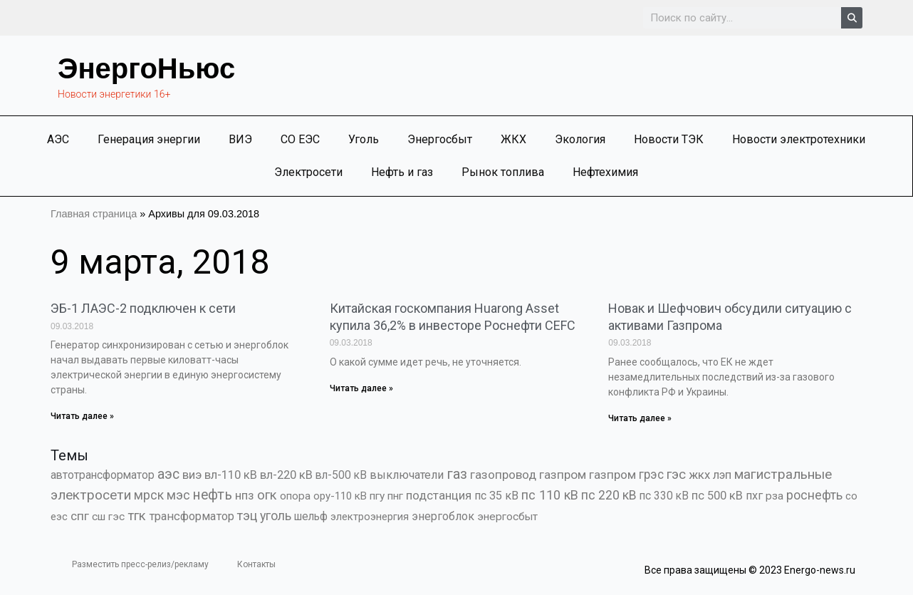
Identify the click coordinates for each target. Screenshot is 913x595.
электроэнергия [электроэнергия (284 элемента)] (369, 516)
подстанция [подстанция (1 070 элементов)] (438, 495)
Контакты (256, 564)
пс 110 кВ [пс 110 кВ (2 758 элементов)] (549, 494)
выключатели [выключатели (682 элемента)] (407, 475)
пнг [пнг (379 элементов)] (395, 496)
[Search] (851, 18)
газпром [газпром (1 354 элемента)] (612, 474)
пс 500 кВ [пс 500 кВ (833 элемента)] (717, 495)
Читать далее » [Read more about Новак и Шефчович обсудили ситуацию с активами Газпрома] (640, 418)
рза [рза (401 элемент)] (774, 496)
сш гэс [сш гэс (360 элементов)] (108, 516)
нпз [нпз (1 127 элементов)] (244, 495)
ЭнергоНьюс (146, 68)
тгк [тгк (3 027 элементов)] (136, 515)
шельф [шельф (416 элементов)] (311, 516)
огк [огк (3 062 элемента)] (267, 494)
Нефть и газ (402, 172)
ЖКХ (513, 139)
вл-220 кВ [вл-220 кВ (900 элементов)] (286, 475)
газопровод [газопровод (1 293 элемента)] (503, 474)
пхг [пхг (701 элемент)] (754, 495)
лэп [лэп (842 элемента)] (722, 475)
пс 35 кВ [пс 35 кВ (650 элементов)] (496, 495)
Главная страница (94, 213)
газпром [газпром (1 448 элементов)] (562, 474)
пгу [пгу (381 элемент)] (377, 496)
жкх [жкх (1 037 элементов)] (699, 474)
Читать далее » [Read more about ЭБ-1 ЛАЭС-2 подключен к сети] (82, 416)
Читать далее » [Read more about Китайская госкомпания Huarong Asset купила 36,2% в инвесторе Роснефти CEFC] (361, 388)
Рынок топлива (502, 172)
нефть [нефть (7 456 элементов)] (212, 495)
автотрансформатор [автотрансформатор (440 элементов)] (103, 475)
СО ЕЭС (300, 139)
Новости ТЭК (669, 139)
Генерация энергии (149, 139)
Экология (580, 139)
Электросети (308, 172)
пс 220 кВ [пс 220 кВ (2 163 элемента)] (609, 494)
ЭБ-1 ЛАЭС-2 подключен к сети (143, 308)
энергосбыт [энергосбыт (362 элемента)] (507, 516)
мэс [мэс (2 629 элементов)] (178, 494)
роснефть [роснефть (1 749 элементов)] (814, 495)
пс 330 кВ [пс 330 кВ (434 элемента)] (664, 495)
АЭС (58, 139)
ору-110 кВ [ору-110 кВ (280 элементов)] (340, 496)
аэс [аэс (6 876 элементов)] (168, 474)
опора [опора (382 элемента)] (295, 496)
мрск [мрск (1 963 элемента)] (149, 495)
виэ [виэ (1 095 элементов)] (192, 474)
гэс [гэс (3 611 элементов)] (676, 474)
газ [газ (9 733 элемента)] (457, 473)
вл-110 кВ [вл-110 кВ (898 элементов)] (230, 475)
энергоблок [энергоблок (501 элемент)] (443, 516)
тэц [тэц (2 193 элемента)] (247, 515)
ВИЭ (240, 139)
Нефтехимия (605, 172)
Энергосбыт (439, 139)
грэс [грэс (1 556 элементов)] (651, 474)
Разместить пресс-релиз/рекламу (140, 564)
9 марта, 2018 (160, 262)
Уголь (363, 139)
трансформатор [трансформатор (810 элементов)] (191, 516)
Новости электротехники (798, 139)
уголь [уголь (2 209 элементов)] (275, 515)
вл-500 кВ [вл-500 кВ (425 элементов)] (341, 475)
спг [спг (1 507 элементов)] (80, 516)
